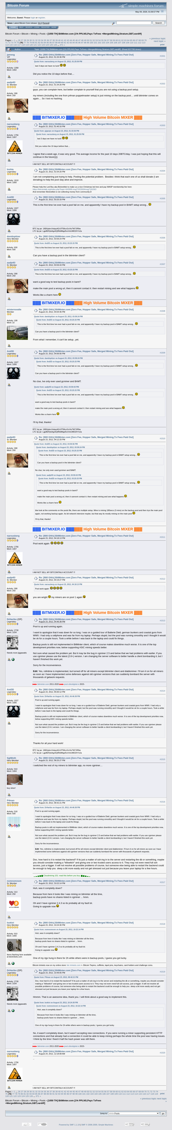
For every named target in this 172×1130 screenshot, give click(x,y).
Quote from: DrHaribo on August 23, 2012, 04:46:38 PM (57, 696)
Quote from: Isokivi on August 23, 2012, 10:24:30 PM (56, 1003)
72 (9, 42)
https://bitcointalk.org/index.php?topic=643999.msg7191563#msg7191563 (64, 189)
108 (123, 42)
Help (21, 27)
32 (36, 40)
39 (56, 40)
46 (76, 40)
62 (122, 40)
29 (28, 40)
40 (59, 40)
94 (74, 42)
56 (105, 40)
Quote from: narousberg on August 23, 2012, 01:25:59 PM (58, 62)
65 (131, 40)
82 (39, 42)
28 (25, 40)
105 (111, 42)
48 (82, 40)
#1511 (162, 537)
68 (139, 40)
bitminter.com (43, 684)
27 (22, 40)
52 (94, 40)
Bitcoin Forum (12, 33)
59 (114, 40)
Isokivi (10, 922)
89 (59, 42)
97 (82, 42)
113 (143, 42)
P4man (10, 800)
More (54, 27)
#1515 (162, 759)
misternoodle (14, 309)
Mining (34, 33)
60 (117, 40)
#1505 (162, 198)
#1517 (162, 882)
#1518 (162, 924)
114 (7, 45)
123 (43, 45)
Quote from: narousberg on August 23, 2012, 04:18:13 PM (58, 584)
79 (30, 42)
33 (39, 40)
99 (88, 42)
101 (95, 42)
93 (71, 42)
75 (18, 42)
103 (103, 42)
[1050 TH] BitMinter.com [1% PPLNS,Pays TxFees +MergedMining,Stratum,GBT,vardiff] (94, 33)
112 (139, 42)
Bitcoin (25, 33)
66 (134, 40)
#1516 (162, 802)
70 (145, 40)
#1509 (162, 353)
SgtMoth (11, 758)
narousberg (13, 124)
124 (47, 45)
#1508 (162, 311)
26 (19, 40)
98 (85, 42)
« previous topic (157, 38)
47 (79, 40)
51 (91, 40)
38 (53, 40)
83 (42, 42)
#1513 (162, 621)
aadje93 (11, 82)
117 (19, 45)
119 (27, 45)
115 (11, 45)
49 (85, 40)
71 (6, 42)
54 (99, 40)
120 (31, 45)
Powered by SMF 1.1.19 (69, 1125)
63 (125, 40)
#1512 (162, 579)
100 (91, 42)
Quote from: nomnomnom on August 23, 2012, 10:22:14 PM (58, 929)
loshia (10, 169)
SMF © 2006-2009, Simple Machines (97, 1125)
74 (15, 42)
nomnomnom (14, 881)
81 (36, 42)
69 (142, 40)
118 (23, 45)
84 (45, 42)
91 (65, 42)
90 (62, 42)
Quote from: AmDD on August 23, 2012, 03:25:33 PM (56, 243)
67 (137, 40)
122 (39, 45)
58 (111, 40)
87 (53, 42)
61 (119, 40)
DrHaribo (12, 619)
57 (108, 40)
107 (119, 42)
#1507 (162, 264)
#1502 (162, 84)
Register (45, 27)
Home (13, 27)
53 (96, 40)
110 (131, 42)
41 (62, 40)
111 (135, 42)
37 (51, 40)
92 (68, 42)
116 (15, 45)
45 (74, 40)
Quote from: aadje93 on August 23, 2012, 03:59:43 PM (56, 387)
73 (12, 42)
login (33, 17)
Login (36, 27)
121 (35, 45)
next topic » (160, 41)
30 (30, 40)
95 (76, 42)
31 (33, 40)
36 (48, 40)
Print (162, 44)
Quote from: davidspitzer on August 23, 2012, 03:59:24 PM (58, 316)
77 (25, 42)
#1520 (162, 1053)
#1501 (162, 56)
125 (51, 45)
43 (68, 40)
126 (55, 45)
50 (88, 40)
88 (56, 42)
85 (48, 42)
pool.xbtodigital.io (71, 684)
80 (33, 42)
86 (50, 42)
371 (61, 45)
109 (127, 42)
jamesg (11, 54)
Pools (43, 33)
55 (102, 40)
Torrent (46, 23)
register (41, 17)
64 (128, 40)
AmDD (10, 197)
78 (27, 42)
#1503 (162, 125)
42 (65, 40)
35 (45, 40)
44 (71, 40)
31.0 (40, 23)
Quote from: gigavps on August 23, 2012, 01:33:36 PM (56, 131)
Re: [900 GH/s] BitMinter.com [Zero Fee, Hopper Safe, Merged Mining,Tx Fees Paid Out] (86, 54)
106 (115, 42)
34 (42, 40)
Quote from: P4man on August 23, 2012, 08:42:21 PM (56, 977)
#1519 (162, 972)
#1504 (162, 171)
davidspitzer (13, 236)
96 (79, 42)
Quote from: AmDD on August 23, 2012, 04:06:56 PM (56, 444)
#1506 (162, 238)
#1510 (162, 438)
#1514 (162, 691)
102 (99, 42)
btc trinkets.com (73, 965)
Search (29, 27)
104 (107, 42)
